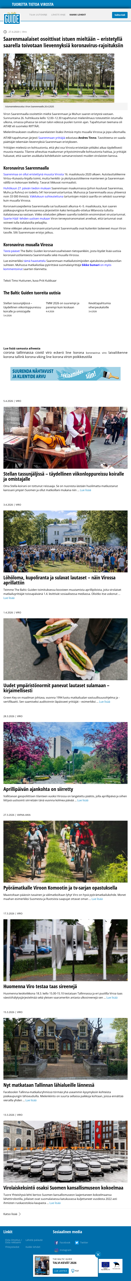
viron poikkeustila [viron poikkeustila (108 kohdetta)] (78, 356)
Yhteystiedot (12, 1247)
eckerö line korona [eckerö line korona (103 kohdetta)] (69, 352)
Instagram (65, 1250)
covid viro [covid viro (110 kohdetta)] (43, 352)
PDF (77, 1270)
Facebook (65, 1242)
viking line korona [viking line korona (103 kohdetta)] (50, 357)
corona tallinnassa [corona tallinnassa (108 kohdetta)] (18, 352)
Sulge (98, 1255)
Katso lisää (10, 1214)
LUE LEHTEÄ (60, 1270)
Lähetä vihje (58, 14)
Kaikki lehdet (78, 14)
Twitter (84, 1242)
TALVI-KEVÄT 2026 (64, 1263)
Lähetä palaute (34, 1240)
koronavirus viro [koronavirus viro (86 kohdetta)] (96, 352)
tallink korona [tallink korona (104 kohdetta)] (25, 357)
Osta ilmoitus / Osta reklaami (13, 1241)
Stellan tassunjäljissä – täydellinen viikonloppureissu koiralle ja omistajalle (22, 307)
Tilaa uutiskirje (38, 14)
